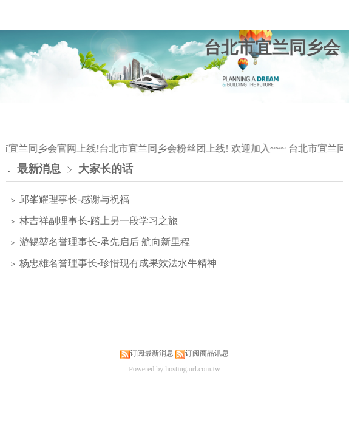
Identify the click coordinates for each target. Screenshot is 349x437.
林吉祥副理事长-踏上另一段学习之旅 (97, 220)
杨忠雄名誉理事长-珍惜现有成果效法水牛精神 (117, 263)
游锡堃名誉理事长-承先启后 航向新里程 (103, 242)
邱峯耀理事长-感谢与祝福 (73, 199)
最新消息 (39, 169)
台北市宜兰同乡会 (272, 47)
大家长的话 (105, 169)
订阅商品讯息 (207, 353)
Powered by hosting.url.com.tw (174, 369)
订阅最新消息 (152, 353)
